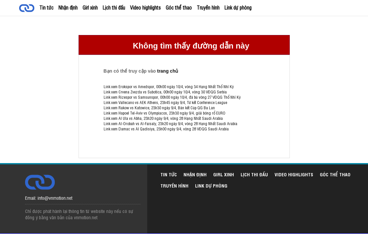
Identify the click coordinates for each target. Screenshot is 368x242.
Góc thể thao (179, 7)
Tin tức (46, 7)
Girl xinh (90, 7)
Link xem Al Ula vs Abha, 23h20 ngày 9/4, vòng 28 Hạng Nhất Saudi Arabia (163, 118)
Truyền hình (208, 7)
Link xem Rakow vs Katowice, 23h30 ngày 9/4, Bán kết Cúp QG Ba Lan (159, 107)
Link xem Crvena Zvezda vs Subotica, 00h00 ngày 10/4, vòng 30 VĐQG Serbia (165, 91)
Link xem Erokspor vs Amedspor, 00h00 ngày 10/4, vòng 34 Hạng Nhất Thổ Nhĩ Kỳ (169, 86)
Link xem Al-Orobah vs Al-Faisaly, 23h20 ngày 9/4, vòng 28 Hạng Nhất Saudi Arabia (170, 123)
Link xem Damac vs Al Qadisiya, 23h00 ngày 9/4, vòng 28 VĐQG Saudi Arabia (166, 128)
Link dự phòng (237, 7)
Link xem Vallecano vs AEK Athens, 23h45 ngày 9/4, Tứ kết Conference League (165, 102)
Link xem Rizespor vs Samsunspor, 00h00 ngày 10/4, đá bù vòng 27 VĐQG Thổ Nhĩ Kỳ (172, 97)
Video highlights (145, 7)
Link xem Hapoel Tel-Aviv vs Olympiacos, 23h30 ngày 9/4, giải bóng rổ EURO (164, 113)
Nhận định (68, 7)
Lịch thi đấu (114, 7)
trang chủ (167, 71)
